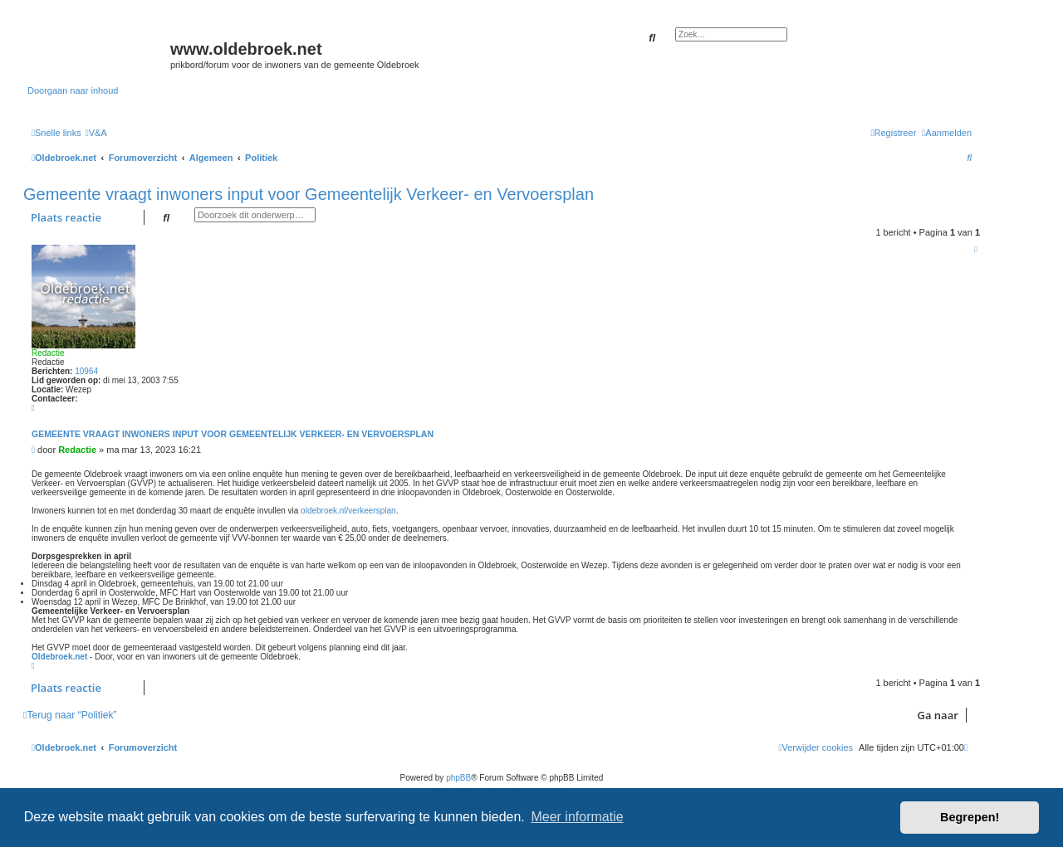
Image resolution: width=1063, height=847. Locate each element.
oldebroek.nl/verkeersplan (348, 510)
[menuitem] (96, 133)
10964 (86, 371)
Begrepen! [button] (969, 817)
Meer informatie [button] (577, 817)
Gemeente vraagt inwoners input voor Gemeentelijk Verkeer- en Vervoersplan (308, 194)
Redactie (48, 353)
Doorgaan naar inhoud (72, 90)
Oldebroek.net (59, 656)
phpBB (458, 777)
